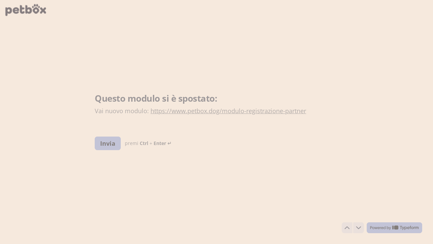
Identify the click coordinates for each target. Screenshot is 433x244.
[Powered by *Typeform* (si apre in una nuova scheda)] (394, 227)
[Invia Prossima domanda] (108, 143)
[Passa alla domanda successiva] (358, 227)
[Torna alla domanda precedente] (347, 227)
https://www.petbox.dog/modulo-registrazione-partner (228, 111)
